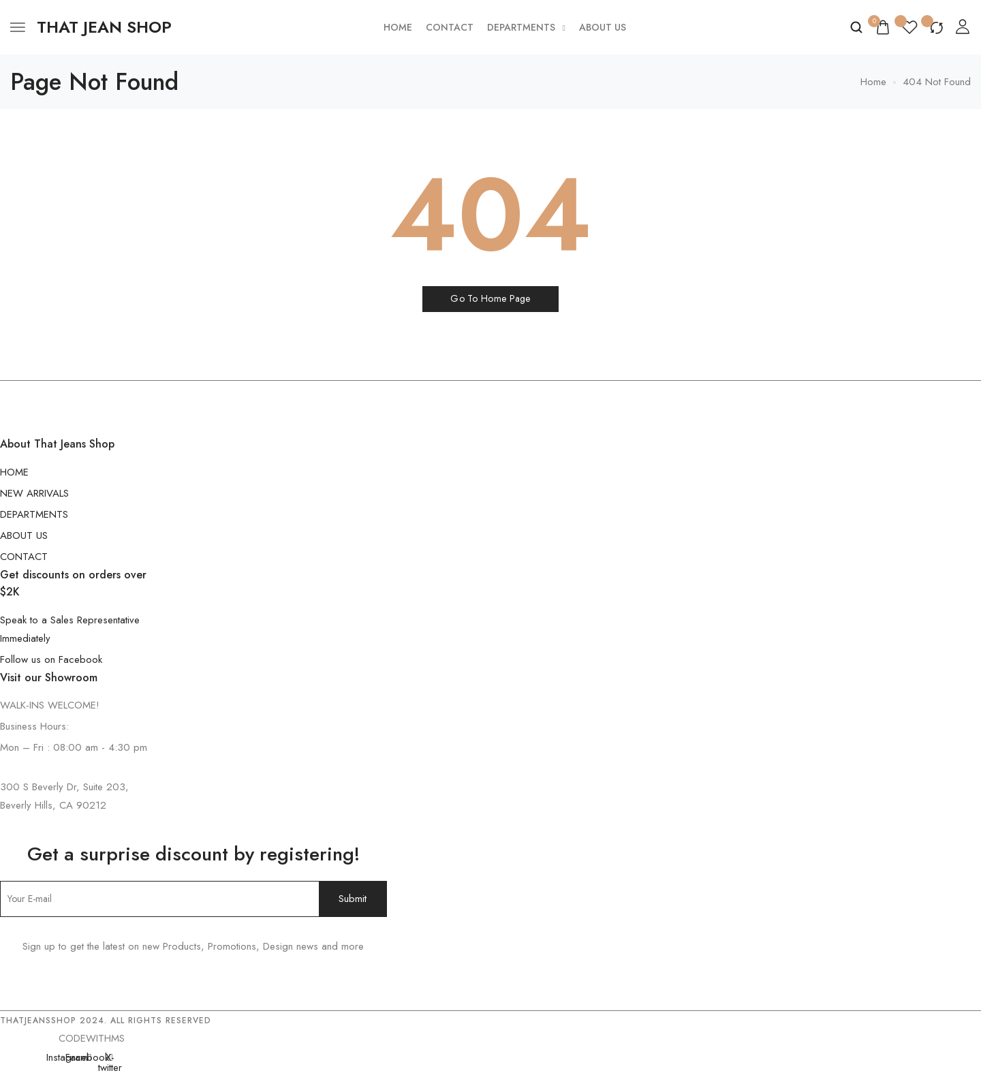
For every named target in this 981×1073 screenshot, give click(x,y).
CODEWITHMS (92, 1038)
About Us (602, 27)
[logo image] (104, 27)
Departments (526, 27)
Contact (449, 27)
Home (398, 27)
